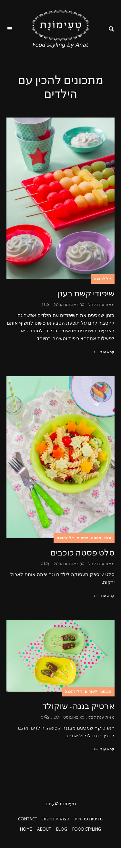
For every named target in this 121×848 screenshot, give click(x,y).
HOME (26, 829)
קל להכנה (102, 279)
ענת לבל (96, 305)
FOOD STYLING (86, 829)
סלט (107, 538)
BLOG (61, 829)
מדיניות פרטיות (89, 819)
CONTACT (27, 819)
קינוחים (91, 692)
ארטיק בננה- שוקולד (78, 706)
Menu (9, 28)
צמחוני (82, 538)
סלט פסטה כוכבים (82, 552)
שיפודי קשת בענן (86, 293)
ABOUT (44, 829)
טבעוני (105, 692)
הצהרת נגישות (55, 819)
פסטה (96, 538)
